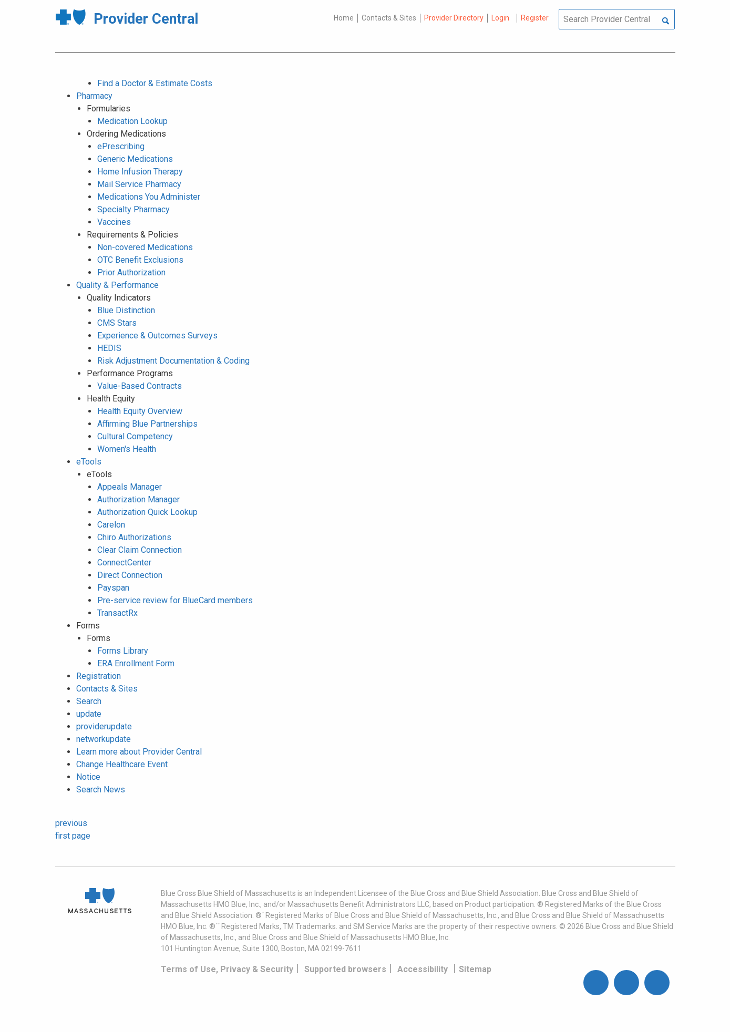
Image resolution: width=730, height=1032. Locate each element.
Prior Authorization (131, 272)
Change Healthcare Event (122, 764)
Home (344, 18)
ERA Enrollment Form (135, 663)
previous (71, 823)
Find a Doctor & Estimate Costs (154, 83)
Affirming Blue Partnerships (147, 424)
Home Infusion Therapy (140, 172)
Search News (100, 789)
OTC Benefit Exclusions (140, 260)
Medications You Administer (148, 197)
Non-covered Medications (145, 247)
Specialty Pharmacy (133, 209)
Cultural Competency (135, 436)
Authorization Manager (138, 499)
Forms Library (122, 651)
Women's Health (126, 449)
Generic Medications (135, 159)
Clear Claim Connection (139, 550)
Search (88, 701)
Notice (88, 777)
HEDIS (109, 348)
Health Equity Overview (139, 411)
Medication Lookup (132, 121)
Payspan (113, 588)
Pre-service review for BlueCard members (175, 600)
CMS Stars (117, 323)
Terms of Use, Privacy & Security (227, 969)
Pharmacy (94, 96)
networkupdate (103, 739)
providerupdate (104, 726)
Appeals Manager (129, 487)
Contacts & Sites (389, 18)
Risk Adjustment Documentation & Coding (173, 361)
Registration (98, 676)
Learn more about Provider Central (139, 752)
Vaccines (114, 222)
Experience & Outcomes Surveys (157, 335)
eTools (88, 462)
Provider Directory (454, 18)
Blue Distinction (126, 310)
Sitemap (475, 969)
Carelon (111, 525)
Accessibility (422, 969)
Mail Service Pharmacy (139, 184)
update (88, 714)
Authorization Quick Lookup (147, 512)
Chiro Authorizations (134, 537)
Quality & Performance (117, 285)
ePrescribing (121, 146)
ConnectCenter (124, 562)
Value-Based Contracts (139, 386)
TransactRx (117, 613)
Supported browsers (345, 969)
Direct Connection (129, 575)
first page (72, 836)
